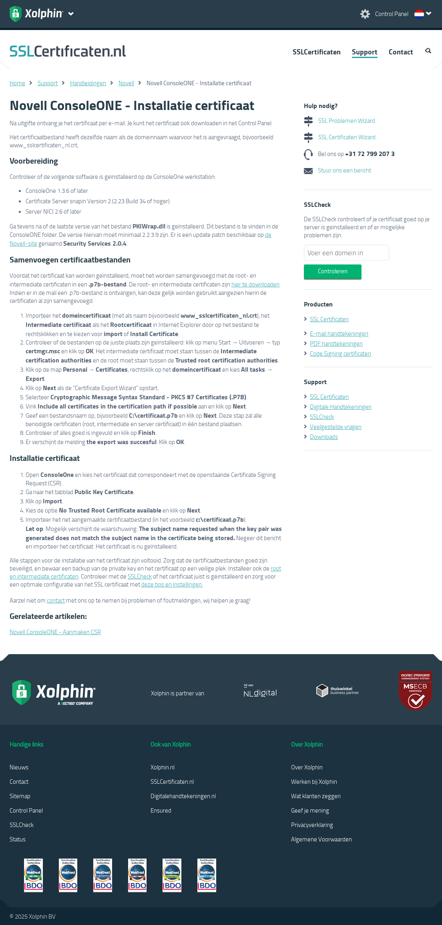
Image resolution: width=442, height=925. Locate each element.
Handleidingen (88, 83)
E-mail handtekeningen (339, 333)
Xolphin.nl (163, 767)
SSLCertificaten (317, 51)
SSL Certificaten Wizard (340, 137)
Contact (401, 51)
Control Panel (26, 810)
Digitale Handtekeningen (341, 406)
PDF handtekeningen (336, 343)
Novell (126, 83)
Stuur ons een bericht (337, 170)
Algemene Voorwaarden (321, 839)
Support (365, 51)
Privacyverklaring (312, 825)
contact (56, 600)
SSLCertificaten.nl (172, 781)
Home (17, 83)
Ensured (161, 810)
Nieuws (19, 767)
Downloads (324, 436)
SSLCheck (140, 576)
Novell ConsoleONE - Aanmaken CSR (55, 632)
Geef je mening (310, 810)
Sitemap (20, 796)
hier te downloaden (255, 284)
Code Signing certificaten (340, 353)
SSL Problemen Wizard (339, 120)
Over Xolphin (307, 767)
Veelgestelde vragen (336, 426)
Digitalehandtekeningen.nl (183, 796)
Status (18, 839)
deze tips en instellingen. (172, 584)
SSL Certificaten (329, 319)
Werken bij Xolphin (314, 781)
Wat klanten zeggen (316, 796)
